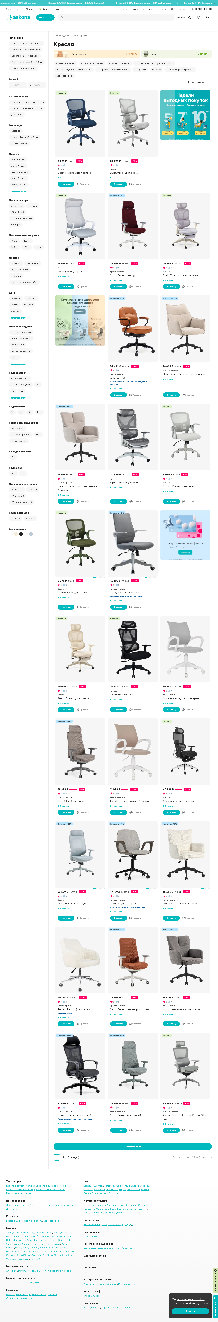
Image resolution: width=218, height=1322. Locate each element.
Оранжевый (112, 1189)
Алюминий (16, 206)
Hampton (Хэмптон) (58, 1240)
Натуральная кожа (21, 332)
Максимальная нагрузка (24, 235)
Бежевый (16, 298)
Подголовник (17, 406)
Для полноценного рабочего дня (28, 102)
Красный (145, 1185)
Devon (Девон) (63, 1236)
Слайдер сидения (20, 451)
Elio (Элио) (27, 1240)
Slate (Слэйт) (38, 1255)
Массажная (17, 428)
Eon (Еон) (35, 1259)
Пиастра (16, 276)
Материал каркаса (20, 200)
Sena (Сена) (60, 1251)
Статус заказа (178, 9)
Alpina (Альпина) (19, 172)
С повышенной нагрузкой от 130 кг (154, 63)
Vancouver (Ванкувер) (17, 1259)
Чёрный (105, 1307)
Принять (190, 1311)
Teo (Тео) (68, 1255)
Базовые (15, 131)
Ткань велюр (96, 1212)
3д (12, 391)
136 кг (27, 247)
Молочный (99, 1189)
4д (21, 391)
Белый (14, 304)
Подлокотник (17, 372)
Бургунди (31, 298)
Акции (44, 9)
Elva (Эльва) (40, 1240)
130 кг (14, 247)
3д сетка (119, 1212)
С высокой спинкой (119, 63)
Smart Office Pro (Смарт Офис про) (33, 1251)
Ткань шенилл (140, 1209)
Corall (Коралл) (30, 1236)
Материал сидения (20, 326)
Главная (57, 36)
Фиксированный (19, 378)
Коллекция (15, 125)
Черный (104, 1193)
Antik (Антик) (18, 159)
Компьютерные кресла (23, 68)
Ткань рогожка (124, 1209)
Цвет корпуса (17, 529)
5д (133, 1224)
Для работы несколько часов (26, 108)
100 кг (14, 241)
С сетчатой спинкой (92, 63)
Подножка (15, 467)
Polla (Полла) (22, 1247)
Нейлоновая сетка (21, 338)
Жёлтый (15, 311)
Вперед (72, 1157)
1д (12, 412)
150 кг (39, 247)
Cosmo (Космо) (47, 1236)
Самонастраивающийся (24, 282)
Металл (33, 206)
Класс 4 (30, 518)
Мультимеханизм (20, 269)
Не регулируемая (20, 434)
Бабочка (15, 263)
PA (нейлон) (17, 212)
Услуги (56, 9)
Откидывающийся (20, 384)
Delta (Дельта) (13, 1240)
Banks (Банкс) (18, 178)
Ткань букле (110, 1209)
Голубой (28, 304)
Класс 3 (15, 518)
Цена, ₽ (13, 78)
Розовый (145, 1189)
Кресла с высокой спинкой (25, 49)
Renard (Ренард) (38, 1247)
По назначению (18, 96)
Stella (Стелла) (55, 1255)
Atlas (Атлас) (18, 166)
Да (12, 457)
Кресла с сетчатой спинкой (26, 43)
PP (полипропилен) (21, 218)
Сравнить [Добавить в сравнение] (82, 184)
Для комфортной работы (24, 137)
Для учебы (16, 114)
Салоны (30, 9)
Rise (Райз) (54, 1247)
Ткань (86, 1212)
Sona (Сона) (23, 1255)
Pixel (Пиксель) (52, 1244)
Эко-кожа (109, 1212)
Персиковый (133, 1189)
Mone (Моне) (37, 1244)
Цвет (12, 292)
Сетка (14, 357)
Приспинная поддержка (23, 422)
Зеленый (135, 1185)
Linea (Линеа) (22, 1244)
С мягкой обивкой (65, 63)
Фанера (15, 224)
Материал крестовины (23, 484)
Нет (39, 412)
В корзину (66, 184)
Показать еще (133, 1146)
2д (38, 384)
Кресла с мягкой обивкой (24, 56)
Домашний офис (70, 36)
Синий (95, 1193)
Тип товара (16, 37)
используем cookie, (191, 1299)
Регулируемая (18, 441)
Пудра (122, 1189)
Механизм (15, 257)
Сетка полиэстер (20, 351)
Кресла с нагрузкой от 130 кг (26, 62)
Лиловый (88, 1189)
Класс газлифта (19, 512)
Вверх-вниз (32, 263)
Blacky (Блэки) (18, 184)
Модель (14, 154)
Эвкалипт (114, 1193)
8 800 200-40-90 (201, 9)
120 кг (27, 241)
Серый (87, 1193)
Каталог (45, 17)
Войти (181, 17)
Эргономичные (19, 143)
